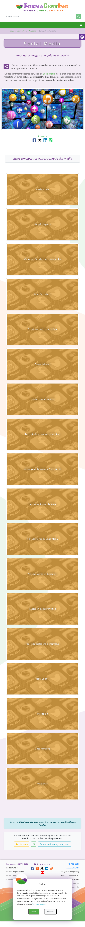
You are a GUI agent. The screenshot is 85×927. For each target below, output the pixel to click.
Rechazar (50, 911)
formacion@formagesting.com (54, 849)
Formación (21, 31)
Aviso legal (10, 885)
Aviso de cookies (39, 904)
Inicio (12, 31)
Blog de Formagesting (70, 877)
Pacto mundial (12, 873)
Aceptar (33, 911)
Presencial (33, 31)
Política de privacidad (15, 877)
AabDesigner (47, 923)
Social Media (49, 73)
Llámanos (22, 849)
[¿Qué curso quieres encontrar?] (40, 16)
